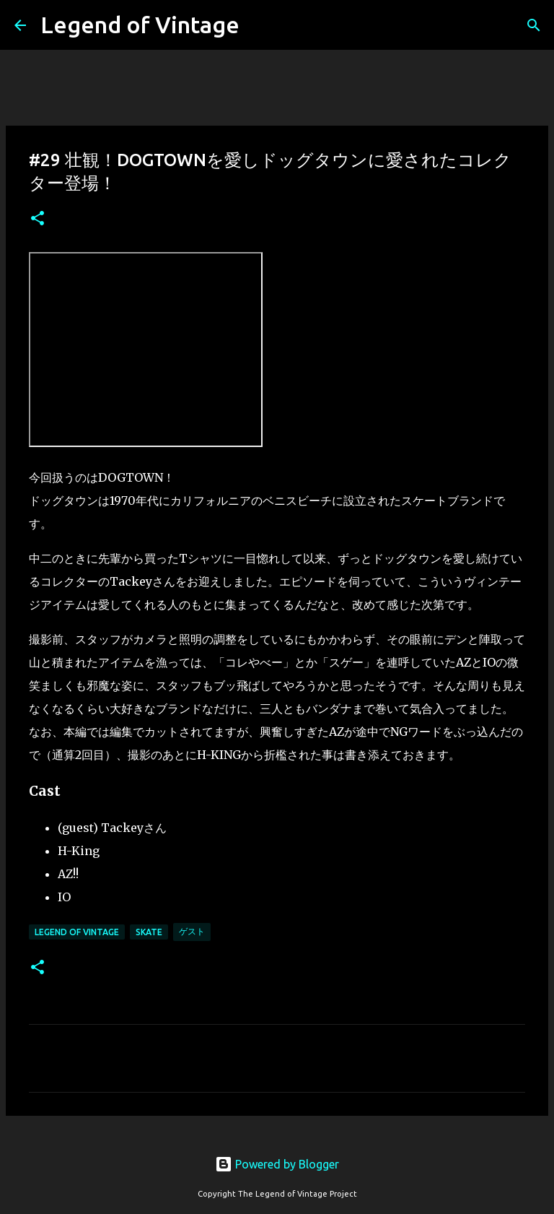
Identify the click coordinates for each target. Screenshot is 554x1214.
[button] (37, 219)
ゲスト (192, 931)
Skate (149, 932)
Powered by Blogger (277, 1164)
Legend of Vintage (139, 25)
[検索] (533, 25)
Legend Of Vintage (77, 932)
